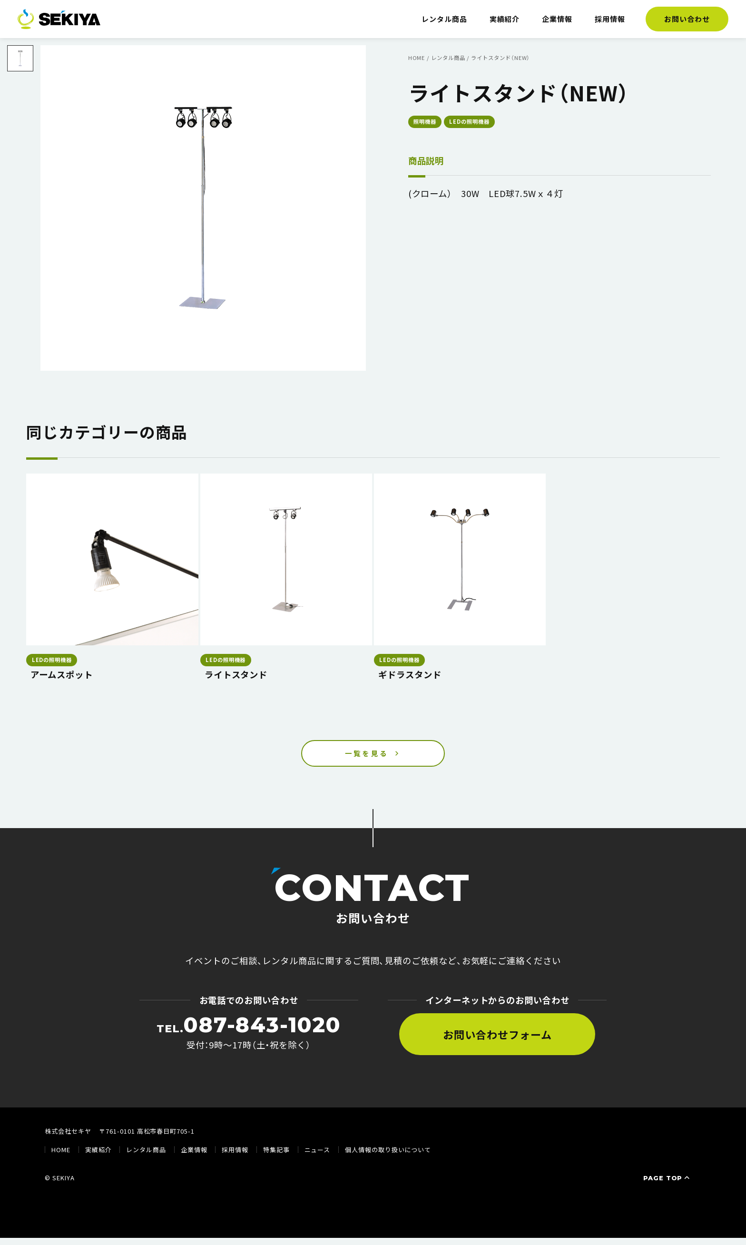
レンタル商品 (444, 19)
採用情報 (610, 19)
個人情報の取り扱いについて (388, 1156)
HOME (60, 1156)
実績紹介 (505, 19)
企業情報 (557, 19)
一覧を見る (367, 757)
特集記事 (276, 1156)
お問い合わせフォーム (497, 1040)
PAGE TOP (667, 1184)
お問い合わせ (687, 19)
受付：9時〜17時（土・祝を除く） (248, 1039)
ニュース (317, 1156)
